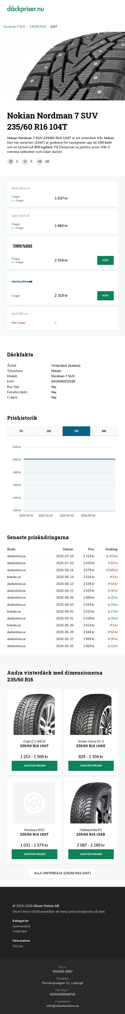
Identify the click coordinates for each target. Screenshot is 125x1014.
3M (76, 431)
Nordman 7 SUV (14, 27)
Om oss (18, 946)
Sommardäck (21, 926)
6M (104, 431)
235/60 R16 (37, 27)
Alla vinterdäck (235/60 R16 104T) (62, 873)
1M (49, 431)
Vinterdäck (20, 931)
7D (21, 431)
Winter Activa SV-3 (90, 744)
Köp (105, 260)
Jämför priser (34, 765)
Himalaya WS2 (34, 832)
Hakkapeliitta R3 (90, 832)
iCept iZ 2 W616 (34, 744)
